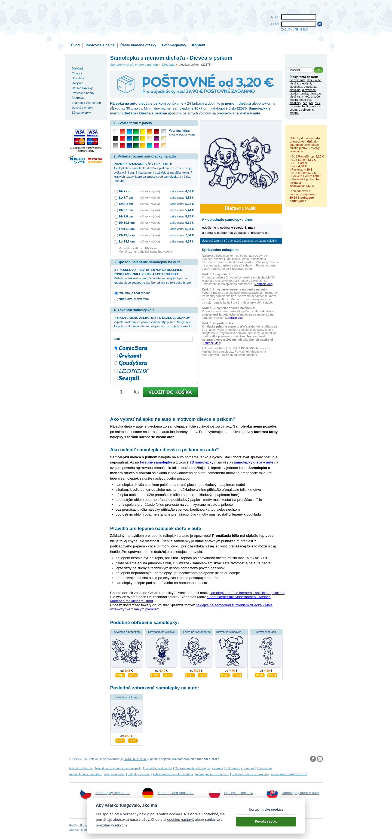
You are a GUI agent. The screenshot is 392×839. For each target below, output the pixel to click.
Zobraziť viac (263, 284)
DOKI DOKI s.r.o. (135, 759)
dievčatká (310, 86)
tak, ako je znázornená (135, 293)
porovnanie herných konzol (289, 774)
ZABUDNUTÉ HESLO (294, 29)
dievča (294, 83)
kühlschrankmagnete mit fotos (173, 774)
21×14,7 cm (127, 241)
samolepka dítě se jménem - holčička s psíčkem (246, 593)
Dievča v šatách (266, 632)
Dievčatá (168, 64)
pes (304, 103)
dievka (294, 93)
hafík (305, 106)
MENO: (275, 17)
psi (311, 103)
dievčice (295, 96)
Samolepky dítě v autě (105, 793)
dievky (304, 93)
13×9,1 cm (126, 210)
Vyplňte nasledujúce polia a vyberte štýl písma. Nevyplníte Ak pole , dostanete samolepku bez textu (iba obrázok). (153, 322)
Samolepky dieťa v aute (293, 793)
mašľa (294, 99)
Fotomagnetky (174, 45)
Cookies (217, 768)
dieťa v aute (297, 80)
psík (317, 103)
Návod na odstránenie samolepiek (118, 768)
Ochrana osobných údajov (192, 768)
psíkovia (295, 106)
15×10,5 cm (127, 222)
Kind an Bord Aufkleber (168, 793)
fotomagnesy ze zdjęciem (212, 774)
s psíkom (305, 109)
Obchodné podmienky (157, 768)
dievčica (315, 93)
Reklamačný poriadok (239, 768)
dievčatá (305, 83)
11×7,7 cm (126, 197)
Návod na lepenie (81, 768)
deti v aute (314, 80)
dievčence (309, 90)
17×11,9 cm (127, 229)
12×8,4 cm (126, 203)
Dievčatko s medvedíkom (232, 632)
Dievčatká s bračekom (126, 632)
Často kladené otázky (138, 45)
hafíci (313, 106)
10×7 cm (125, 191)
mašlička (305, 99)
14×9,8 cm (126, 216)
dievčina (295, 90)
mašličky (295, 103)
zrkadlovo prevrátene (134, 299)
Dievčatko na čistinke (161, 632)
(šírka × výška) (150, 191)
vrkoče (315, 96)
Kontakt (198, 45)
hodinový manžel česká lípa (250, 774)
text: (118, 338)
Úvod (75, 45)
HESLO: (276, 24)
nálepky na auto (114, 774)
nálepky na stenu (139, 774)
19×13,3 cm (127, 235)
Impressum (264, 768)
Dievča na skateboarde (196, 632)
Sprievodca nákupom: (220, 250)
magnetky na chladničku (85, 774)
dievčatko (296, 86)
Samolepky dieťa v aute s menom (134, 64)
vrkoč (305, 96)
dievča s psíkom (127, 697)
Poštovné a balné (100, 45)
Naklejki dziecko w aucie (231, 799)
